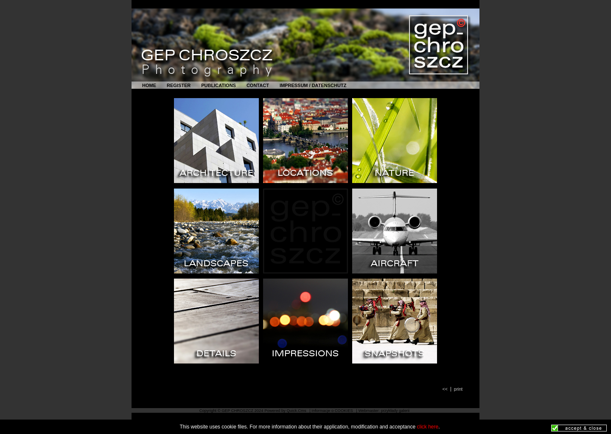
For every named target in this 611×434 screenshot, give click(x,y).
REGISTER (179, 85)
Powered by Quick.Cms (285, 410)
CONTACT (258, 85)
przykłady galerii (395, 410)
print (458, 389)
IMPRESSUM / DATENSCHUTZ (313, 85)
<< (445, 389)
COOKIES (344, 410)
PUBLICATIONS (218, 85)
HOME (149, 85)
